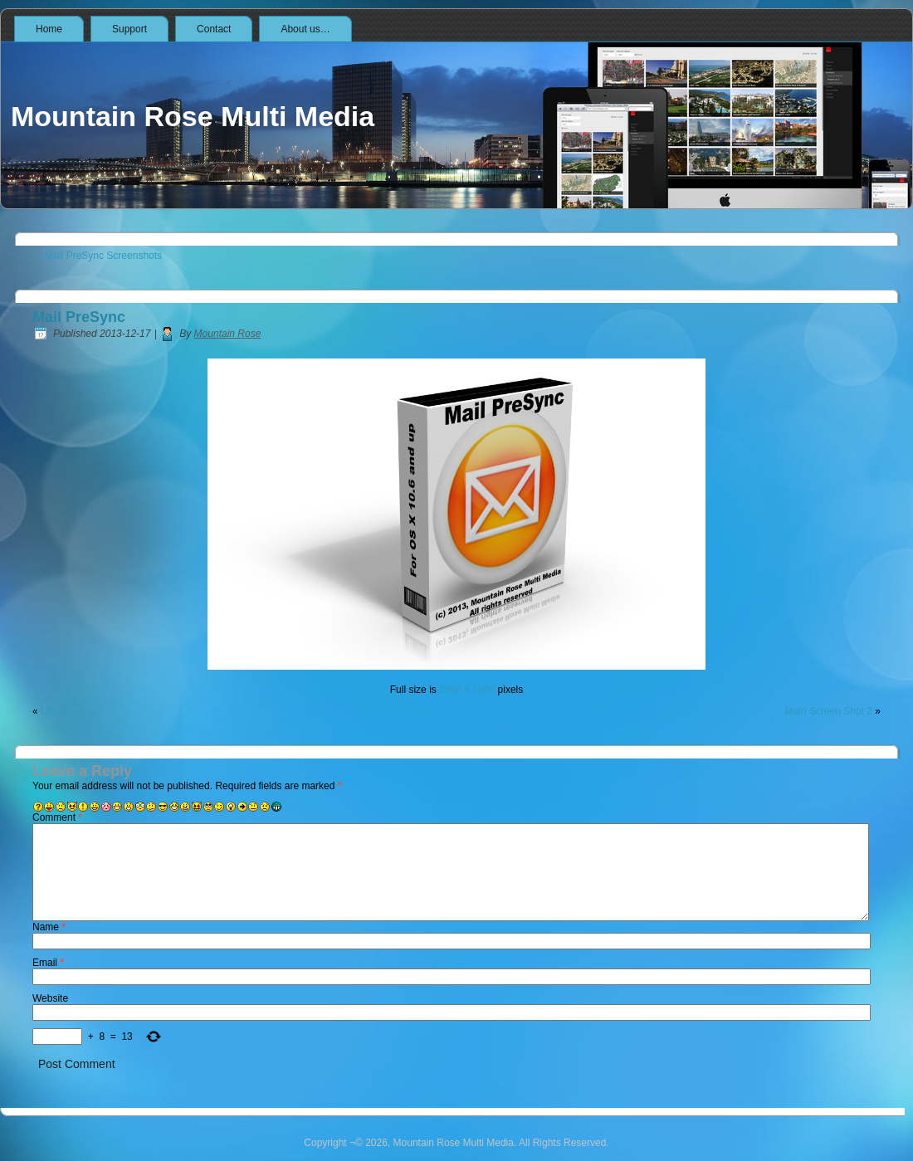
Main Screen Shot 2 (828, 711)
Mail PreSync (78, 317)
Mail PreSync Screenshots (97, 255)
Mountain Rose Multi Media (192, 116)
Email (48, 962)
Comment (57, 817)
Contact (214, 29)
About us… (305, 29)
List (48, 711)
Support (129, 29)
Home (49, 29)
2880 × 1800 (467, 689)
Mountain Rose (227, 333)
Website (50, 998)
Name (49, 927)
